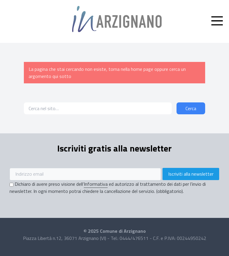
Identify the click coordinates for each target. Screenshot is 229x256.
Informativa (96, 184)
